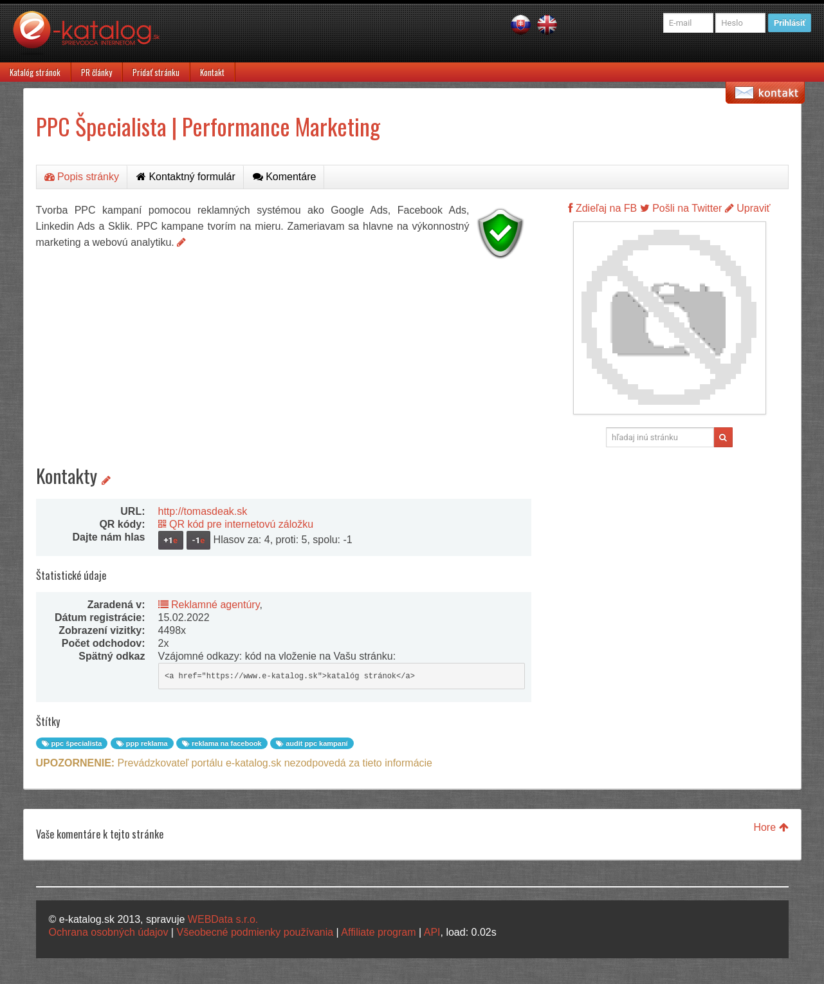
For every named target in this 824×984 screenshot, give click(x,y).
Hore (770, 827)
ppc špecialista (72, 743)
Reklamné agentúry (209, 604)
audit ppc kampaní (312, 743)
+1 (171, 540)
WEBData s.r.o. (223, 919)
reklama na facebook (222, 743)
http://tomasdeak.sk (203, 511)
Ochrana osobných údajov (109, 932)
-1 (198, 540)
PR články (96, 72)
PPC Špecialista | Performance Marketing (208, 126)
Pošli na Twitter (681, 208)
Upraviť (748, 208)
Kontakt (212, 72)
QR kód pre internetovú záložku (236, 524)
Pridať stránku (156, 72)
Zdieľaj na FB (602, 208)
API (432, 932)
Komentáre (284, 176)
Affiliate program (378, 932)
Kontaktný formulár (185, 176)
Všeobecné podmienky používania (254, 932)
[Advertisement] (283, 354)
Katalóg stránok (35, 72)
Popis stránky (81, 176)
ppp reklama (142, 743)
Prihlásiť (789, 23)
